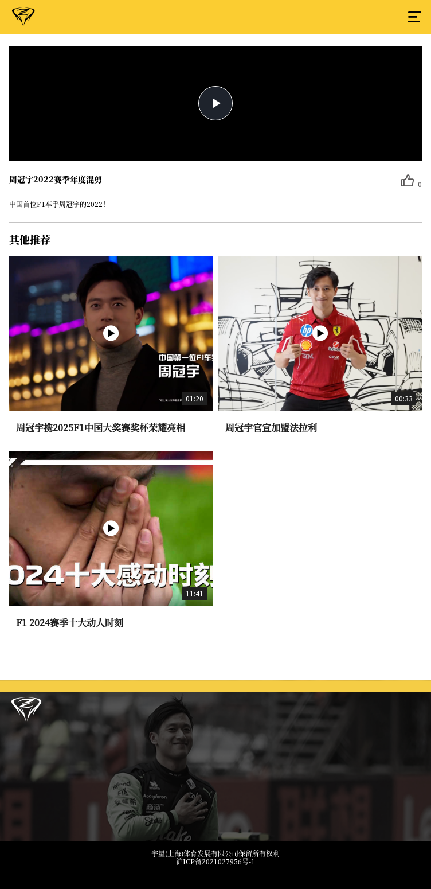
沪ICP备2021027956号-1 (215, 861)
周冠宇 (23, 19)
